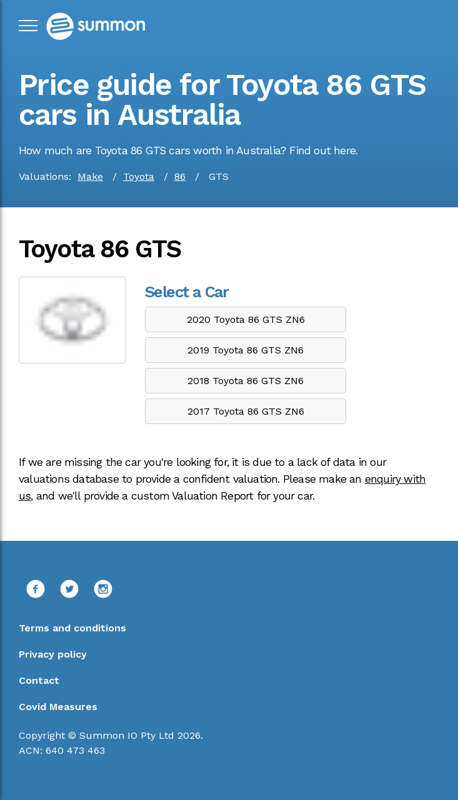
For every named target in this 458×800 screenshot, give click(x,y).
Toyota (138, 176)
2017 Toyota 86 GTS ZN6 (245, 411)
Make (90, 176)
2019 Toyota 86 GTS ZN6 (245, 350)
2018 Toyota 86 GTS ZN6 (245, 381)
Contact (39, 680)
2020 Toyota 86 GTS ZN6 (246, 319)
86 (180, 176)
